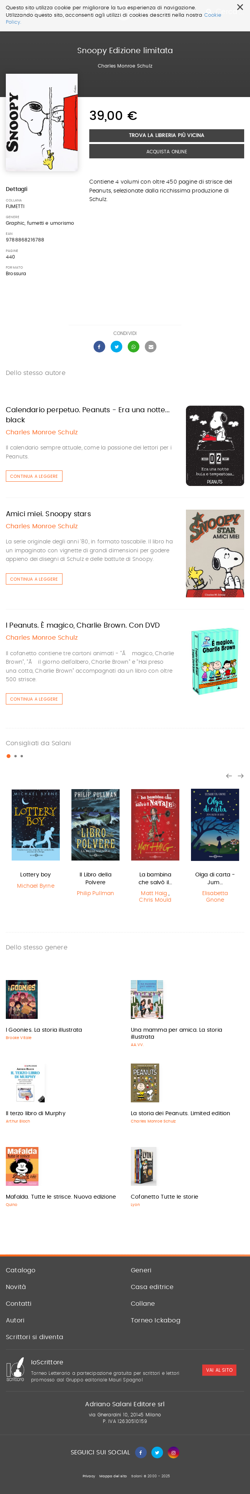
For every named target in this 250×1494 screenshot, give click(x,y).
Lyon (135, 1205)
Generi (141, 1270)
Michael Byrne (35, 886)
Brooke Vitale (19, 1038)
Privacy (89, 1476)
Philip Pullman (96, 893)
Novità (16, 1287)
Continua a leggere (34, 476)
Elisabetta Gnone (215, 897)
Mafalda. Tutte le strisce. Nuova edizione (61, 1197)
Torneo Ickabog (156, 1320)
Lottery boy (35, 875)
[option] (36, 838)
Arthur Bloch (18, 1121)
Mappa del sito (113, 1476)
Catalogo (21, 1270)
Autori (15, 1320)
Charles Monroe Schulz (125, 66)
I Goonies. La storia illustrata (44, 1030)
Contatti (19, 1304)
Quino (11, 1205)
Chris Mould (155, 900)
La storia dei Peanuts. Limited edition (181, 1113)
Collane (143, 1304)
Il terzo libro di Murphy (36, 1113)
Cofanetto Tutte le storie (164, 1197)
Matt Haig (154, 893)
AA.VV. (137, 1045)
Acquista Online (166, 151)
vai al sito (219, 1370)
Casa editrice (152, 1287)
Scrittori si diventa (34, 1337)
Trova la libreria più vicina (167, 135)
